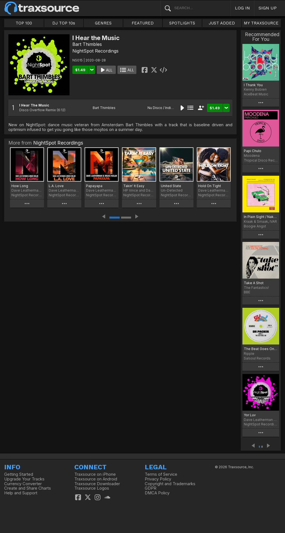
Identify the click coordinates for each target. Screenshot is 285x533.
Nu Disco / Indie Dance (166, 108)
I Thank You (253, 85)
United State (171, 186)
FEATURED (143, 23)
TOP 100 (24, 23)
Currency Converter (23, 483)
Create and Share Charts (27, 488)
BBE (247, 292)
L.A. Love (56, 186)
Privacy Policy (158, 479)
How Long (19, 186)
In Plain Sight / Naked (261, 217)
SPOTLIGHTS (182, 23)
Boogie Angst (255, 226)
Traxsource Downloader (97, 483)
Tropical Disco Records (261, 160)
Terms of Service (161, 474)
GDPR (150, 488)
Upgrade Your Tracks (24, 479)
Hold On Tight (209, 186)
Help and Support (20, 492)
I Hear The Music (34, 105)
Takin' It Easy (133, 186)
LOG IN (242, 8)
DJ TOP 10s (63, 23)
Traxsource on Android (95, 479)
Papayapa (94, 186)
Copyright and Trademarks (170, 483)
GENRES (103, 23)
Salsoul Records (257, 358)
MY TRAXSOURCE (261, 23)
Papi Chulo (252, 151)
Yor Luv (250, 415)
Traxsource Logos (91, 488)
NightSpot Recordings (95, 51)
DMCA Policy (157, 492)
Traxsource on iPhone (95, 474)
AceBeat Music (256, 94)
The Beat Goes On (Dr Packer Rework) (261, 349)
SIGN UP (268, 8)
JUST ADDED (222, 23)
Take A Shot (254, 283)
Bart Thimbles (87, 44)
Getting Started (18, 474)
